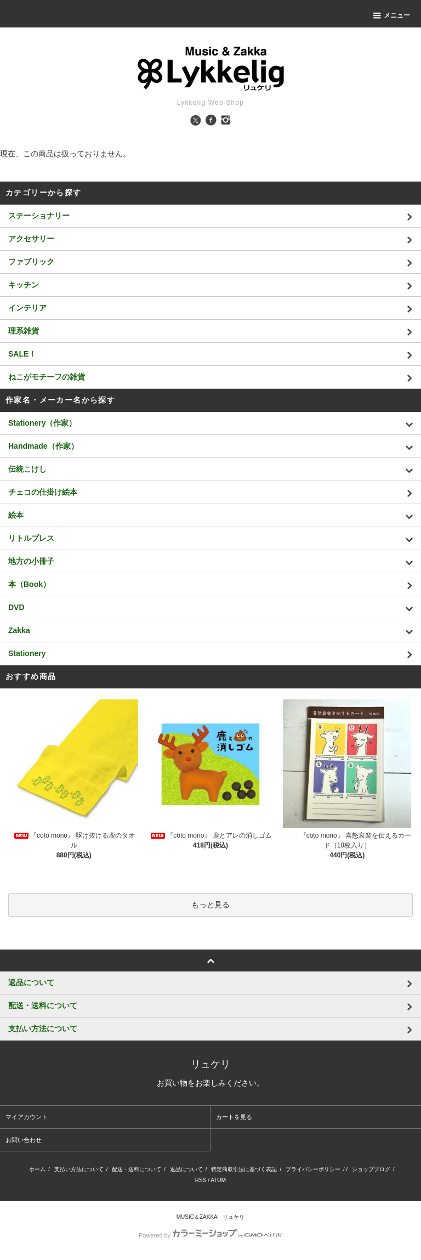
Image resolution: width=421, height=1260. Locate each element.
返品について (186, 1169)
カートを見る (234, 1117)
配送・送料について (136, 1169)
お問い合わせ (23, 1140)
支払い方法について (79, 1169)
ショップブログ (371, 1169)
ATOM (218, 1180)
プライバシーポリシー (313, 1169)
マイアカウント (26, 1117)
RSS (201, 1180)
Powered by (210, 1235)
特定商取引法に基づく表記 (244, 1169)
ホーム (37, 1169)
